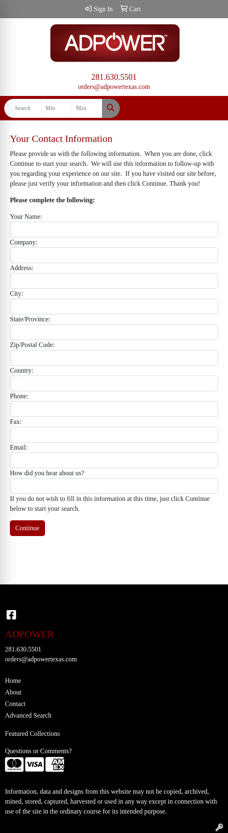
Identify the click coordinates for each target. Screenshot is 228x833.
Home (13, 680)
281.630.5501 (114, 76)
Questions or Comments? (38, 750)
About (13, 692)
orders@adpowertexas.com (114, 86)
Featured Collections (32, 733)
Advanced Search (28, 715)
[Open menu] (211, 108)
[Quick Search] (22, 108)
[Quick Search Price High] (86, 108)
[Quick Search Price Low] (56, 108)
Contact (15, 703)
